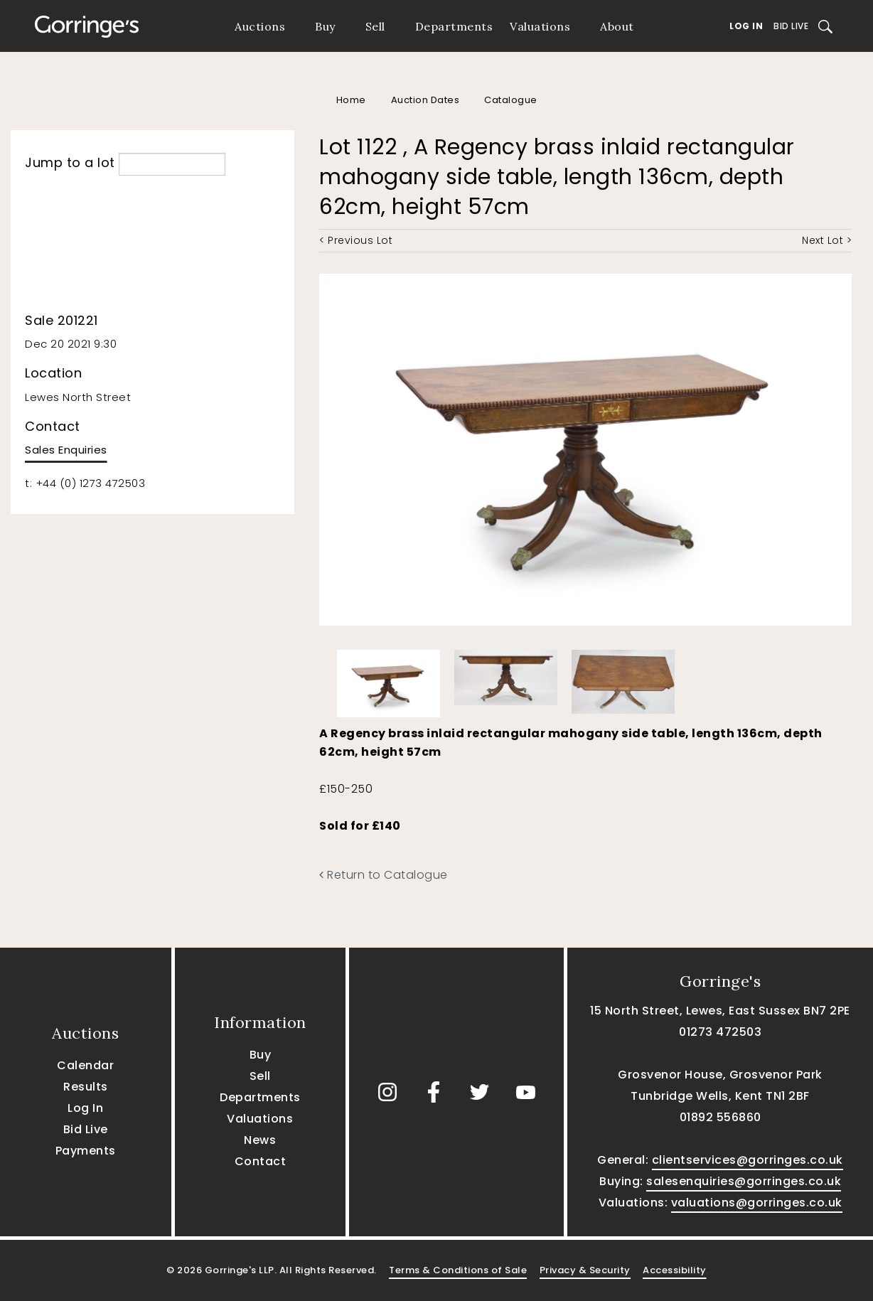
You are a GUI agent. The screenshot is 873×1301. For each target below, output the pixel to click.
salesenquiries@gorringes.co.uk (743, 1181)
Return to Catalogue (383, 875)
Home (351, 100)
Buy (325, 26)
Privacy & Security (585, 1270)
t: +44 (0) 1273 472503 (85, 483)
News (260, 1140)
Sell (375, 26)
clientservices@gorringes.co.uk (747, 1160)
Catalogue (510, 100)
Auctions (260, 26)
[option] (388, 680)
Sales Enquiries (66, 449)
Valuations (540, 26)
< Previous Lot (355, 240)
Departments (454, 26)
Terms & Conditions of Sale (458, 1270)
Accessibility (675, 1270)
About (617, 26)
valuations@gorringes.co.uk (756, 1202)
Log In (746, 26)
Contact (260, 1161)
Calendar (85, 1065)
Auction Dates (425, 100)
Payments (85, 1150)
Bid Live (790, 26)
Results (85, 1086)
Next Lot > (827, 240)
